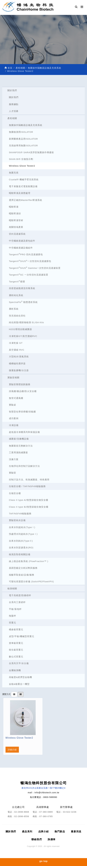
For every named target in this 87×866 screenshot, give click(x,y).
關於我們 (12, 90)
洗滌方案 (13, 459)
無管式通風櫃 (16, 398)
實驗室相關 (13, 377)
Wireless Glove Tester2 (22, 165)
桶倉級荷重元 (16, 629)
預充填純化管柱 (17, 315)
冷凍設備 (13, 425)
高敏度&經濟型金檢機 (20, 677)
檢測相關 (12, 588)
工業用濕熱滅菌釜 (18, 452)
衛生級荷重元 (16, 649)
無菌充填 (13, 172)
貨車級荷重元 (16, 643)
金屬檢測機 (15, 670)
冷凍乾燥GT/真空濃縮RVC (23, 336)
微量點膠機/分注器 (19, 370)
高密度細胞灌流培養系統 (22, 288)
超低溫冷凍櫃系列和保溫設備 (24, 432)
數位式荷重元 (16, 656)
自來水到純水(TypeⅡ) (21, 541)
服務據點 (13, 104)
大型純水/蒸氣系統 (19, 356)
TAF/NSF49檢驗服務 (20, 513)
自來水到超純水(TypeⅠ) (22, 527)
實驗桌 (12, 404)
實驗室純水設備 (17, 520)
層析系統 (13, 309)
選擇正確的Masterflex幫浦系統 (25, 200)
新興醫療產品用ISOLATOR (23, 139)
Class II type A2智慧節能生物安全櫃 (28, 500)
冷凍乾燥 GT (16, 343)
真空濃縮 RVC (16, 350)
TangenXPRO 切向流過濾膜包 (26, 254)
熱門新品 (60, 831)
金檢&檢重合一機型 (19, 684)
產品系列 (27, 831)
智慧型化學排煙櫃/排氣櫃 (22, 411)
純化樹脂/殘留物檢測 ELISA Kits (26, 322)
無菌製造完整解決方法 (21, 445)
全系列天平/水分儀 (19, 663)
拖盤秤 (12, 615)
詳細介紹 (12, 749)
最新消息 (76, 831)
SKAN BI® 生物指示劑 (21, 159)
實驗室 (12, 472)
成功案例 (13, 418)
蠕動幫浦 (13, 206)
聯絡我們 (36, 839)
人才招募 (13, 111)
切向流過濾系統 (17, 234)
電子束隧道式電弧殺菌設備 (23, 186)
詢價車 (52, 839)
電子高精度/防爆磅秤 (20, 595)
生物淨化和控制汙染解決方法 (24, 466)
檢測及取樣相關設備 (19, 554)
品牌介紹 (43, 831)
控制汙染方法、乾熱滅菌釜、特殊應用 (29, 479)
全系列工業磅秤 (17, 602)
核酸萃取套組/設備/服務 (21, 575)
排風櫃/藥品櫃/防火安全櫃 (23, 391)
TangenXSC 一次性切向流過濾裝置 (28, 274)
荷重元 (12, 622)
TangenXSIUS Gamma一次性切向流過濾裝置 (35, 267)
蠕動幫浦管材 (16, 220)
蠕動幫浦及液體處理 (19, 193)
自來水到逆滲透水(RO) (21, 547)
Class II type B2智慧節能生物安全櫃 (28, 507)
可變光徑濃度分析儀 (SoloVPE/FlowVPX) (31, 581)
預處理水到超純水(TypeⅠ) (23, 534)
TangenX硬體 (17, 281)
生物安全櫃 (15, 493)
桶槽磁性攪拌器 (17, 363)
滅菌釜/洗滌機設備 (19, 438)
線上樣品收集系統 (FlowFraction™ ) (28, 561)
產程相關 (12, 118)
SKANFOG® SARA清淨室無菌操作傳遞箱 (31, 152)
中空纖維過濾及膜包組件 (22, 240)
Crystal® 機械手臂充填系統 (24, 179)
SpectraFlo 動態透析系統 (23, 302)
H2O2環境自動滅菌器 (20, 329)
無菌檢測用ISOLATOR (21, 132)
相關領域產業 (16, 227)
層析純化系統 (16, 295)
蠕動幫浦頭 (15, 213)
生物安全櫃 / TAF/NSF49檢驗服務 (27, 486)
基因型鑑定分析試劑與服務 (23, 568)
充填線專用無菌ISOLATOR (23, 145)
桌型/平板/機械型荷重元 (21, 636)
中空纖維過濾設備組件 (21, 247)
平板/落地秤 (15, 609)
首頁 (8, 68)
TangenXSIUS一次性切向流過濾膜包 (30, 261)
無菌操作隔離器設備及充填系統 (25, 125)
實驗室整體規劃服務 (19, 384)
